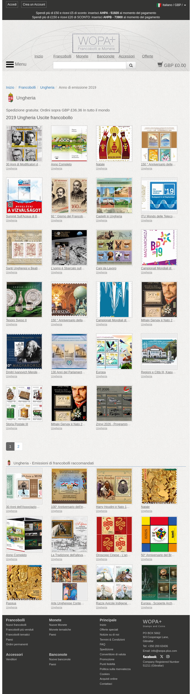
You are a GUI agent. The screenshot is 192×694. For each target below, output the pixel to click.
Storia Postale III (17, 424)
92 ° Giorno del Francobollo (69, 216)
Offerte (147, 56)
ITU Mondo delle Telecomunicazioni (164, 216)
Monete (82, 56)
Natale (100, 164)
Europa (101, 372)
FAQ (102, 644)
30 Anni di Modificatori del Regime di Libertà (35, 164)
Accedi (12, 4)
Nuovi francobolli (16, 624)
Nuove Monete (58, 624)
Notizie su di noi (109, 634)
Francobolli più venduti (20, 629)
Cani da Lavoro (106, 268)
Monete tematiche (60, 629)
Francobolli (63, 56)
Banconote (105, 56)
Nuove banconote (60, 659)
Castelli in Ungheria (109, 216)
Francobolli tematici (18, 634)
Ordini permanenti (17, 644)
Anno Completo (61, 164)
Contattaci (106, 683)
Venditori (11, 659)
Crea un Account (34, 4)
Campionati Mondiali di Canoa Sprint (120, 320)
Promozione (107, 659)
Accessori (127, 56)
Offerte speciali (109, 629)
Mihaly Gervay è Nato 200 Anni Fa (164, 320)
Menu (16, 64)
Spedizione (106, 649)
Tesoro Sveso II (16, 320)
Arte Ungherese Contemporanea (72, 603)
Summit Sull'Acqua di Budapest (27, 216)
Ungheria (47, 87)
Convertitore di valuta (113, 654)
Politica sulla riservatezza (115, 669)
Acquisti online (109, 678)
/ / (171, 5)
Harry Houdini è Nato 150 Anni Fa (118, 507)
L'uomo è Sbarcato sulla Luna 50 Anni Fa (78, 268)
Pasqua (11, 603)
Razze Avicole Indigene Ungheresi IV (120, 603)
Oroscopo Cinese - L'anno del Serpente (122, 555)
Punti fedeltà (107, 664)
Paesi (9, 639)
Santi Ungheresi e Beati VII (24, 268)
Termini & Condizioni (112, 639)
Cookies (105, 674)
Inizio (38, 56)
